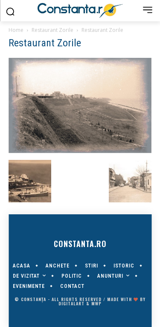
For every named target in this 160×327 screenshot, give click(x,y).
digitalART (71, 303)
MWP (96, 303)
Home (16, 30)
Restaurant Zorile (52, 30)
